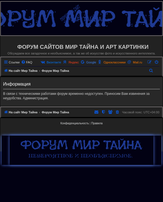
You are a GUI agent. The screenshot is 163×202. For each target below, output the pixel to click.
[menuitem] (26, 62)
